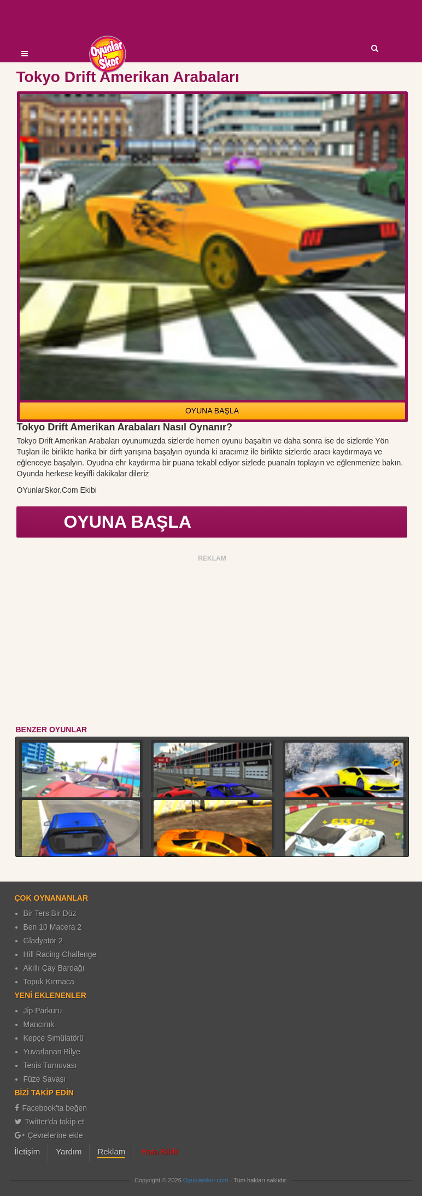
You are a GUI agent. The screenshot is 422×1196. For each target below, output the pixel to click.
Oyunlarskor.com (205, 1180)
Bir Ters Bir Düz (50, 913)
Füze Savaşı (45, 1079)
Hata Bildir (160, 1151)
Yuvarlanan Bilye (52, 1051)
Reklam (111, 1151)
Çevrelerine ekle (49, 1135)
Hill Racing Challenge (60, 954)
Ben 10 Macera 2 (53, 927)
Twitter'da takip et (50, 1121)
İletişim (27, 1151)
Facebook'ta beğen (51, 1108)
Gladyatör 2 (43, 940)
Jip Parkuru (43, 1010)
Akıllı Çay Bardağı (54, 968)
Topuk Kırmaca (49, 981)
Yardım (68, 1151)
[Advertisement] (212, 642)
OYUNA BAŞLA (212, 410)
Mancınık (39, 1024)
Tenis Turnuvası (50, 1065)
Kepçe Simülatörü (54, 1038)
